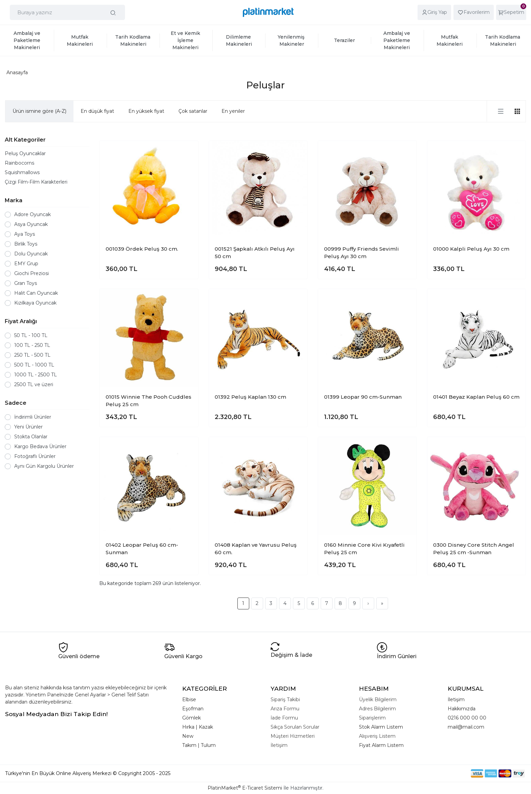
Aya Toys (24, 234)
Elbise (189, 699)
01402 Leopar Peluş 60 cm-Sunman (142, 549)
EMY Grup (26, 263)
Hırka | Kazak (197, 727)
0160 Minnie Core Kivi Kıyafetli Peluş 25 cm (364, 549)
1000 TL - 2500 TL (35, 375)
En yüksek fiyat (146, 111)
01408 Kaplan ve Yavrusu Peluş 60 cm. (256, 549)
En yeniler (233, 111)
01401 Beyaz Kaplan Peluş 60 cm (476, 397)
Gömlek (191, 718)
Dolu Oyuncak (31, 254)
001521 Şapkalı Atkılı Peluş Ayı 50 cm (255, 253)
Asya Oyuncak (31, 224)
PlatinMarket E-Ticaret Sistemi (245, 788)
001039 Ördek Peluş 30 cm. (142, 249)
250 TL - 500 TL (32, 355)
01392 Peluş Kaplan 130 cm (250, 397)
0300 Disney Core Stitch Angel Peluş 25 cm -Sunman (473, 549)
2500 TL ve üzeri (33, 384)
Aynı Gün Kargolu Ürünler (44, 466)
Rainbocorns (19, 163)
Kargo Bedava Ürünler (40, 446)
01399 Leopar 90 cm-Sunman (363, 397)
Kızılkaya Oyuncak (35, 303)
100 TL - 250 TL (32, 345)
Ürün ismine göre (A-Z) (39, 111)
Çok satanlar (192, 111)
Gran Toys (25, 283)
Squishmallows (22, 172)
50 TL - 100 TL (30, 335)
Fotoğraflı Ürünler (35, 456)
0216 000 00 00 (467, 718)
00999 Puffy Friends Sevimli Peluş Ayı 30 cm (361, 253)
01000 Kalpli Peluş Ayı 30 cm (471, 249)
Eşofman (193, 709)
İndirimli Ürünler (32, 417)
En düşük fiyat (97, 111)
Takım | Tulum (199, 745)
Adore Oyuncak (32, 214)
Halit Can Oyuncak (36, 293)
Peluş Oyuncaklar (25, 153)
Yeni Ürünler (28, 427)
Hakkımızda (461, 709)
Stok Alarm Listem (381, 727)
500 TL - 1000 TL (34, 365)
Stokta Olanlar (30, 437)
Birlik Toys (25, 244)
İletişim (456, 699)
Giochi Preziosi (31, 273)
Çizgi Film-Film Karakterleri (36, 182)
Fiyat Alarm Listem (381, 745)
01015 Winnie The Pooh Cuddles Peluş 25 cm (148, 401)
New (187, 736)
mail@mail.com (466, 727)
